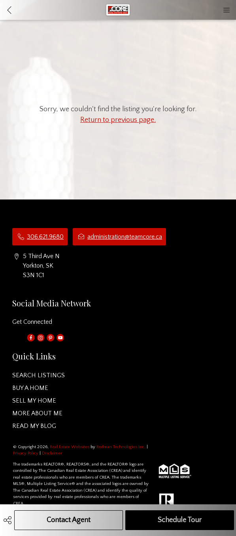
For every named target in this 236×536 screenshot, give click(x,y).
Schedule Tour (180, 520)
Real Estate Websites (70, 447)
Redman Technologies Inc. (121, 447)
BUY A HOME (30, 388)
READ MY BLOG (34, 426)
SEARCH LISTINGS (38, 375)
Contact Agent (69, 520)
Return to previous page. (118, 120)
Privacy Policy (25, 453)
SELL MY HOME (34, 400)
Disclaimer (52, 453)
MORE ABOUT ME (37, 413)
